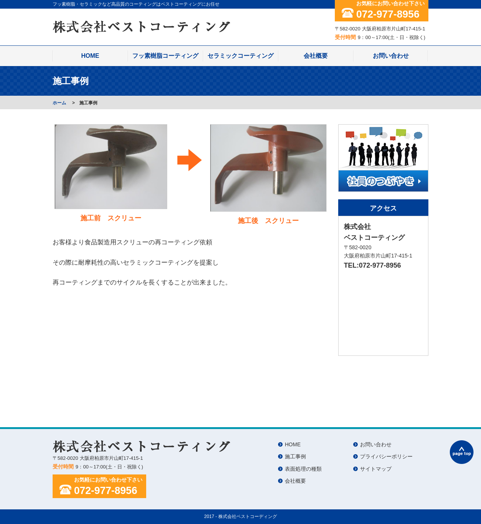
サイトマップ (376, 469)
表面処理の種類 (303, 469)
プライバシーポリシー (386, 456)
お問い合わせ (391, 56)
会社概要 (316, 56)
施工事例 (295, 456)
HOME (90, 56)
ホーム (59, 102)
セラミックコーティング (240, 56)
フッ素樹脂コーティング (165, 56)
